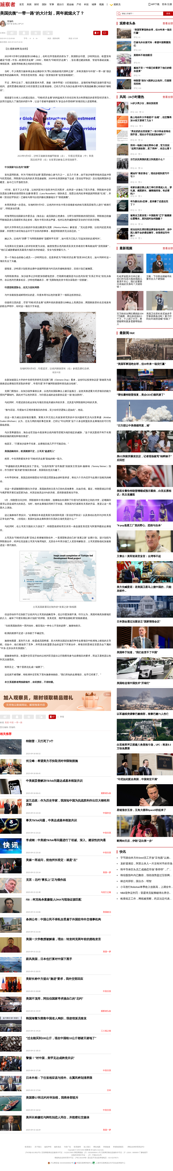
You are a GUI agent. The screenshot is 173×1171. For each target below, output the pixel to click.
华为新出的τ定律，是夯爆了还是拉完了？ (149, 203)
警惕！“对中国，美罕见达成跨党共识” (50, 1058)
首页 (21, 4)
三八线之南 (106, 1031)
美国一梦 (107, 872)
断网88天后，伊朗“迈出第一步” (135, 840)
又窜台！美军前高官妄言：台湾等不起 (139, 556)
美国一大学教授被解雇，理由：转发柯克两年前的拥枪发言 (63, 939)
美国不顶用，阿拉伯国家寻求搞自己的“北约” (54, 998)
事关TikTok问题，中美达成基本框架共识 (51, 820)
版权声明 (47, 1147)
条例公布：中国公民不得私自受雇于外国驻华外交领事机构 (63, 919)
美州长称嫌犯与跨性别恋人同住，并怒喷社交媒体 (57, 1117)
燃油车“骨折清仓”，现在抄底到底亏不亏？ (149, 175)
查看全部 (168, 23)
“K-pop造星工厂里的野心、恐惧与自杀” (139, 525)
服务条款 (57, 1147)
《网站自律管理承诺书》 (135, 1147)
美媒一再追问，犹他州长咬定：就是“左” (51, 860)
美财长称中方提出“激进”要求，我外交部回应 (54, 978)
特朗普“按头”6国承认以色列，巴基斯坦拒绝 (152, 82)
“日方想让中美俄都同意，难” (133, 425)
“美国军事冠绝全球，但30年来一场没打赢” (153, 31)
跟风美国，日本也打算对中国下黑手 (49, 959)
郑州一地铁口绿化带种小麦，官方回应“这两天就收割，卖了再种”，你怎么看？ (151, 147)
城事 (94, 4)
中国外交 (107, 813)
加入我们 (87, 1147)
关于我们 (38, 1147)
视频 (101, 4)
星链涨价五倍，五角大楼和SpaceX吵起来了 (141, 810)
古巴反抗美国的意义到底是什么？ (147, 159)
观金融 (70, 4)
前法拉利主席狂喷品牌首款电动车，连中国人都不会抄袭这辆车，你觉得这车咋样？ (151, 232)
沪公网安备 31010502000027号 (61, 1163)
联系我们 (28, 1147)
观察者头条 (106, 793)
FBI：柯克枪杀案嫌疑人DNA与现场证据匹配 (53, 899)
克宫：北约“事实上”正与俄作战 (46, 879)
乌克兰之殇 (106, 892)
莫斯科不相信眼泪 (143, 55)
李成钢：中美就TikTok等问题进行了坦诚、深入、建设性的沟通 (66, 840)
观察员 (116, 4)
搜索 (168, 13)
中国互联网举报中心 (83, 1163)
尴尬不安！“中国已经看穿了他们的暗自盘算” (153, 69)
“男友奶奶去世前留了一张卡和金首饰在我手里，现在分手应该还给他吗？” (150, 133)
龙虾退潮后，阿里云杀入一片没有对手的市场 (146, 863)
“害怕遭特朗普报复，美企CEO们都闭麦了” (141, 394)
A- (30, 38)
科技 (86, 4)
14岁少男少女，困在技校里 (144, 103)
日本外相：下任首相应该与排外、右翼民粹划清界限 (59, 1077)
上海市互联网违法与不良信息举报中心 (109, 1163)
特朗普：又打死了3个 (39, 741)
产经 (79, 4)
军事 (51, 4)
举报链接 (106, 1147)
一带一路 (18, 722)
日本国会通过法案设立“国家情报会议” (139, 621)
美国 (7, 722)
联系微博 (77, 1147)
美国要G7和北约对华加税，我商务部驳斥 (52, 1097)
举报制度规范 (118, 1147)
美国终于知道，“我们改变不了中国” (137, 652)
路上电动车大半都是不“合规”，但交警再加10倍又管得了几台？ (151, 119)
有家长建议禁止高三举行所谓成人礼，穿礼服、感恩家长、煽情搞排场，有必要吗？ (151, 190)
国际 (44, 4)
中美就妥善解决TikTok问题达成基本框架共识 (54, 780)
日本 (109, 1090)
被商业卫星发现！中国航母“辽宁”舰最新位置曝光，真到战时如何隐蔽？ (151, 217)
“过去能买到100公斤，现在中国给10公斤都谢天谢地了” (61, 1038)
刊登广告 (67, 1147)
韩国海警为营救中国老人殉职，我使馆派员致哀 (56, 1018)
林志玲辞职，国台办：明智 (136, 881)
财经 (36, 4)
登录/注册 (167, 4)
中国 (12, 722)
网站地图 (96, 1147)
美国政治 (107, 912)
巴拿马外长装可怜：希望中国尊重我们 (152, 44)
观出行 (60, 4)
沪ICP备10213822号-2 (33, 1152)
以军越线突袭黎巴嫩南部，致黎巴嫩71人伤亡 (143, 714)
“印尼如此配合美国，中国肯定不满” (137, 779)
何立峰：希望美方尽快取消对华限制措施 (52, 761)
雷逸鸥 (10, 22)
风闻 (29, 4)
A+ (37, 38)
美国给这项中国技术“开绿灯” (133, 683)
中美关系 (107, 833)
